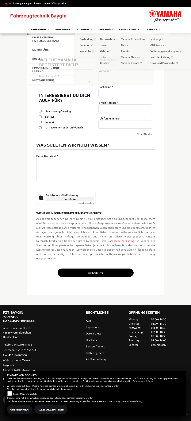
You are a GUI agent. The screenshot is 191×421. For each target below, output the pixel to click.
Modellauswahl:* (49, 76)
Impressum (92, 327)
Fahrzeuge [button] (39, 29)
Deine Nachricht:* (47, 156)
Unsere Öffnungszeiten (55, 3)
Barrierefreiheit (95, 346)
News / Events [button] (128, 29)
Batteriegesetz (95, 352)
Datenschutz (93, 333)
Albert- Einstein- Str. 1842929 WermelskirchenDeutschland (17, 332)
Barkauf (49, 116)
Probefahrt (63, 29)
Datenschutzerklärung (121, 248)
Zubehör (50, 122)
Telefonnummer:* (109, 118)
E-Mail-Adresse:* (108, 102)
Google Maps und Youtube (25, 393)
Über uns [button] (104, 29)
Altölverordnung (96, 359)
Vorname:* (105, 71)
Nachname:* (105, 87)
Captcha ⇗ (86, 203)
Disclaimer (92, 340)
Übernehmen (19, 409)
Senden (93, 272)
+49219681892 (23, 344)
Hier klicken (70, 199)
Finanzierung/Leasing (58, 111)
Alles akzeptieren (51, 409)
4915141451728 (26, 349)
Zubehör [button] (83, 29)
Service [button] (152, 29)
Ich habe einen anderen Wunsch (64, 127)
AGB (88, 320)
